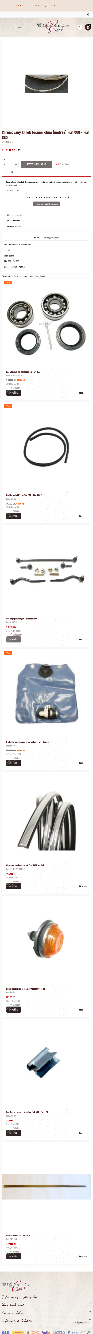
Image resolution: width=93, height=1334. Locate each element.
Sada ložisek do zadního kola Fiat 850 (23, 371)
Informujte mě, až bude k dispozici (46, 204)
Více (81, 392)
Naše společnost (13, 1305)
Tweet (12, 172)
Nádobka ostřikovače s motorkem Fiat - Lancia (27, 741)
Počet (4, 159)
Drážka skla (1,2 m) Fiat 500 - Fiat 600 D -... (25, 495)
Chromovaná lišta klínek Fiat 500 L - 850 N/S (26, 865)
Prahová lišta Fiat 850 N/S (18, 1235)
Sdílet (5, 172)
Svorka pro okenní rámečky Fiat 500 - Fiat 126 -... (28, 1112)
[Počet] (10, 164)
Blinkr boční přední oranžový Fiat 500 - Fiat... (26, 988)
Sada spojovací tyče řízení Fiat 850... (22, 618)
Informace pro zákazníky (19, 1297)
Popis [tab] (36, 237)
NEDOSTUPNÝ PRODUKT (36, 164)
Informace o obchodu (17, 1320)
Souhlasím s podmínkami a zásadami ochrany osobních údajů (48, 197)
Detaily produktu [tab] (51, 237)
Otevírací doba (12, 1312)
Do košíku (13, 392)
